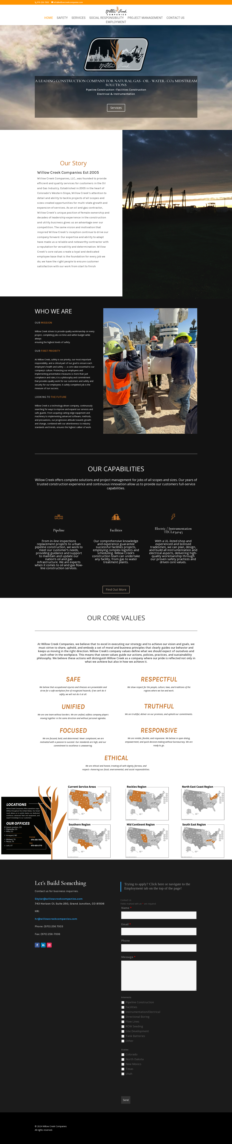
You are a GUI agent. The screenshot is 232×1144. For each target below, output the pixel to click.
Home (48, 18)
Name (126, 908)
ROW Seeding (134, 1026)
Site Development (137, 1031)
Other (129, 1040)
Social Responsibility (106, 18)
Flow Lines (132, 1021)
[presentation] (144, 1086)
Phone (125, 940)
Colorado (131, 1054)
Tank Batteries (135, 1035)
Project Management (145, 18)
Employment (116, 22)
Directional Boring (137, 1016)
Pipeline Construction (140, 1002)
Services (79, 18)
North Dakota (135, 1059)
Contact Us (175, 18)
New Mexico (133, 1063)
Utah (129, 1073)
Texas (129, 1068)
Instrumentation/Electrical (143, 1011)
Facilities (131, 1007)
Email (126, 924)
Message (128, 957)
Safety (62, 18)
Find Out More (116, 589)
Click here (156, 884)
